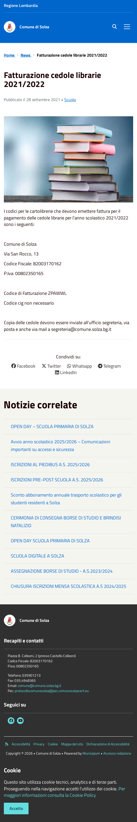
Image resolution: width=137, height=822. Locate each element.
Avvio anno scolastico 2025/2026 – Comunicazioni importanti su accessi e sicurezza (60, 445)
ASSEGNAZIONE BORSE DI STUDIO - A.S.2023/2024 (62, 571)
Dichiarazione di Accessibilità (107, 744)
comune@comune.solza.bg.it (39, 685)
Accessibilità (21, 744)
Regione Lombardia (21, 5)
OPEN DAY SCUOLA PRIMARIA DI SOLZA (50, 540)
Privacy (38, 744)
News (26, 55)
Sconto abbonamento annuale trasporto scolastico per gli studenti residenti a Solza (66, 498)
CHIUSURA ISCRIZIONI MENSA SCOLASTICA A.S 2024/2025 (68, 586)
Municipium (91, 753)
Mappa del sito (72, 744)
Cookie (53, 744)
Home (9, 55)
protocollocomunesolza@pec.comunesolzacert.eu (52, 690)
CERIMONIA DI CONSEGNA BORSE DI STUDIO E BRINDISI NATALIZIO (66, 521)
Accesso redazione (117, 753)
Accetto (16, 808)
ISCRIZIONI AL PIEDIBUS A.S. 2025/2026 (50, 464)
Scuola (70, 99)
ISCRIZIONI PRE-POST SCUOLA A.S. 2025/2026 (57, 479)
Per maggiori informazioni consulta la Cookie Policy (64, 792)
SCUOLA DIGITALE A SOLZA (37, 555)
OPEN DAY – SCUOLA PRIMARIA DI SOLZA (52, 426)
